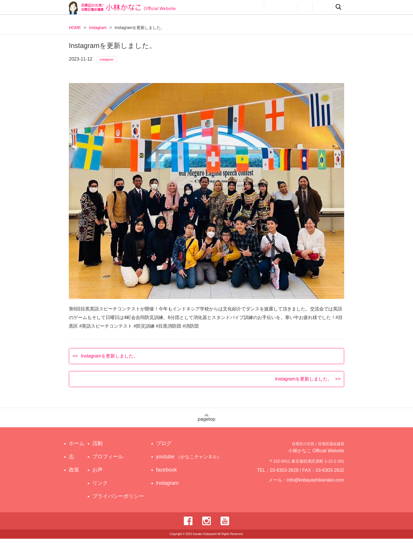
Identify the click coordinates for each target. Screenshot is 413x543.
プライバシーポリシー (119, 500)
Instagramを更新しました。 (109, 360)
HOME (75, 27)
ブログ (169, 448)
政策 (234, 6)
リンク (323, 7)
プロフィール (281, 7)
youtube (189, 461)
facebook (171, 474)
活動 (254, 6)
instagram (97, 27)
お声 (305, 7)
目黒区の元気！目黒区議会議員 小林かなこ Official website (122, 7)
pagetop (206, 422)
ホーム (76, 448)
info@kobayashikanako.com (319, 486)
